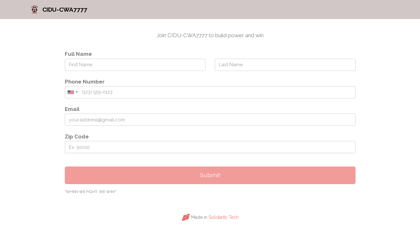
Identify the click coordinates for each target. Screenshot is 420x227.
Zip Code (77, 136)
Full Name (78, 54)
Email (72, 109)
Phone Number (85, 82)
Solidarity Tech (224, 217)
